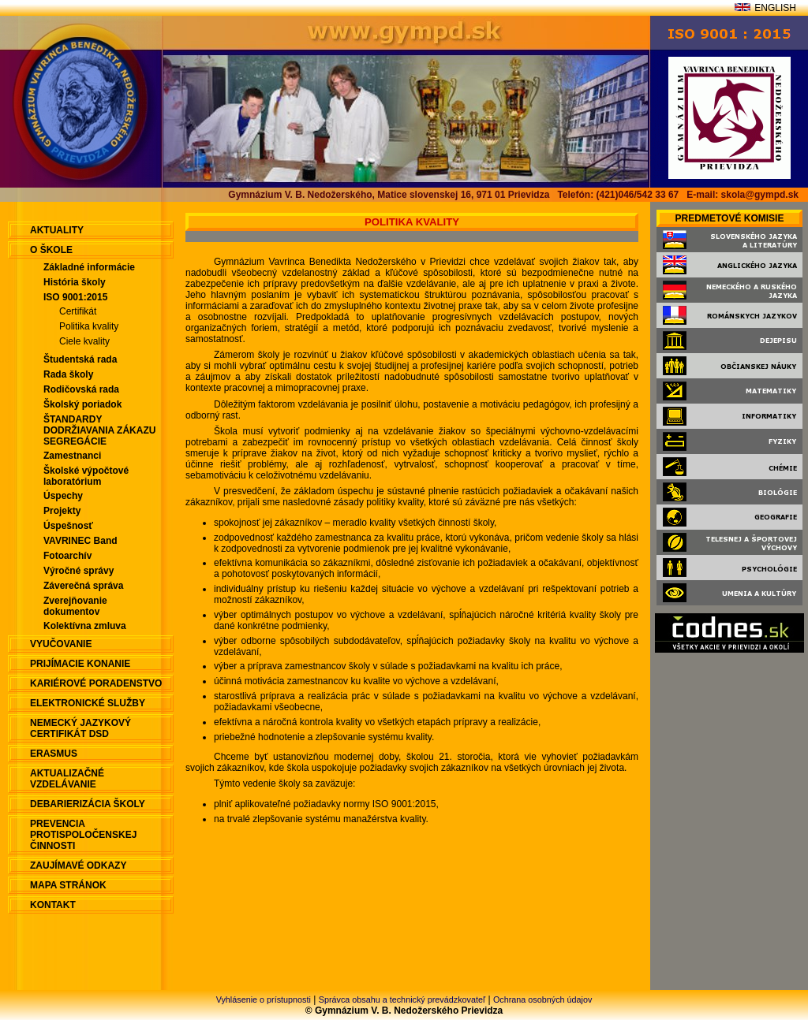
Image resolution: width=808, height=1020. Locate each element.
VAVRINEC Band (80, 540)
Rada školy (68, 374)
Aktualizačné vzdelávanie (67, 779)
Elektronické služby (87, 703)
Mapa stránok (68, 885)
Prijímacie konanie (80, 663)
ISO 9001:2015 (75, 297)
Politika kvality (88, 326)
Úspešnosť (68, 525)
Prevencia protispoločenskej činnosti (83, 834)
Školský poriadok (82, 404)
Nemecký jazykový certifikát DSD (80, 728)
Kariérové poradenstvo (96, 683)
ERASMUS (53, 753)
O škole (51, 249)
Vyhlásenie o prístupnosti (263, 999)
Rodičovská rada (81, 389)
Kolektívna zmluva (84, 625)
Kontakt (53, 904)
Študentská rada (80, 359)
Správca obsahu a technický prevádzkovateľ (402, 999)
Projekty (61, 510)
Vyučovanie (61, 644)
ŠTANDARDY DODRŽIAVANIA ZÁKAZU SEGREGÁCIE (99, 430)
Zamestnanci (72, 455)
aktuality (57, 230)
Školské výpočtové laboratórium (86, 476)
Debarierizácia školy (87, 804)
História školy (74, 282)
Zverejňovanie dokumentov (75, 606)
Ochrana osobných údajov (542, 999)
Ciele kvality (84, 341)
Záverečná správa (83, 585)
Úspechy (63, 495)
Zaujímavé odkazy (78, 865)
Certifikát (77, 311)
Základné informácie (89, 267)
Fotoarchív (67, 555)
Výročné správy (78, 570)
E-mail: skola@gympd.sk (742, 194)
